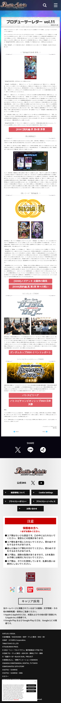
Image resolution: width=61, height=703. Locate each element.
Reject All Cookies (31, 688)
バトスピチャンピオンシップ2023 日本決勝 (30, 402)
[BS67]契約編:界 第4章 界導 (30, 129)
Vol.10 (17, 431)
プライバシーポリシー (18, 501)
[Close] (35, 682)
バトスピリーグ (30, 395)
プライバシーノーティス (45, 501)
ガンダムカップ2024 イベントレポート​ (30, 352)
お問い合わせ (32, 508)
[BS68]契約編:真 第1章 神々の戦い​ (30, 286)
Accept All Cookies (31, 685)
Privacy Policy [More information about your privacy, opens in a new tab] (16, 699)
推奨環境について (18, 492)
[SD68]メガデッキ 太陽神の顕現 (30, 281)
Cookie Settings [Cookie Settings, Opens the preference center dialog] (31, 691)
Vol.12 (44, 431)
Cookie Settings (46, 492)
